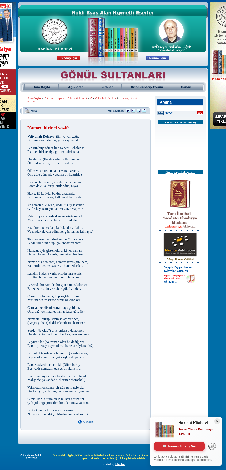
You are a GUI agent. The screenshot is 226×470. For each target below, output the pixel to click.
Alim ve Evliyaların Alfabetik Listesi (66, 98)
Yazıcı (33, 110)
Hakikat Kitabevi (175, 122)
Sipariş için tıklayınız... (180, 172)
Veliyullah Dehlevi (105, 98)
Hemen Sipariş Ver (179, 446)
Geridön (88, 421)
